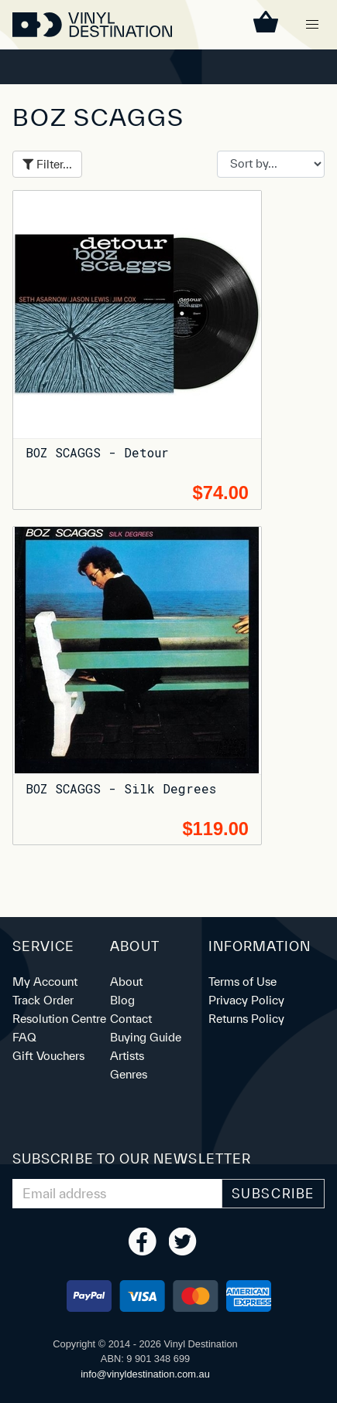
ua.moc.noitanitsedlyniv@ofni (145, 1374)
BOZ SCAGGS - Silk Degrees (121, 788)
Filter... (47, 164)
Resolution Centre (59, 1018)
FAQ (24, 1037)
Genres (128, 1074)
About (126, 981)
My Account (44, 981)
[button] (312, 24)
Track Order (43, 1000)
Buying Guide (145, 1037)
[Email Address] (117, 1193)
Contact (131, 1018)
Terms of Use (242, 981)
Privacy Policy (246, 1000)
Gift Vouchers (48, 1055)
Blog (122, 1000)
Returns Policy (246, 1018)
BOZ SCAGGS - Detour (97, 452)
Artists (127, 1055)
